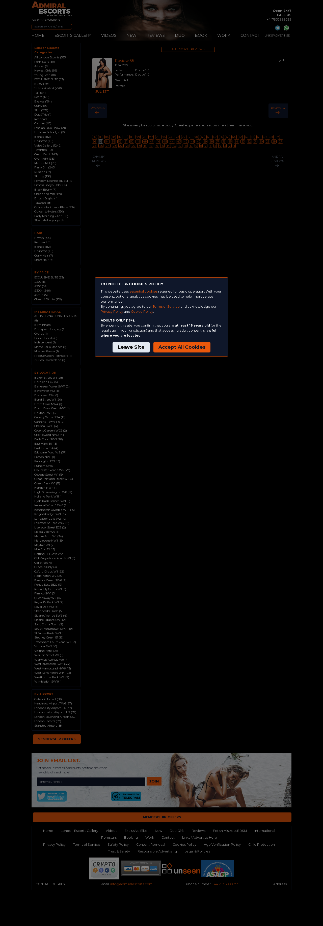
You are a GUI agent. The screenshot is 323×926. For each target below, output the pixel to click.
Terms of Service (166, 306)
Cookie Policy (142, 311)
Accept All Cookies (181, 347)
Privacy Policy (112, 311)
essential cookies (143, 291)
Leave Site (131, 347)
